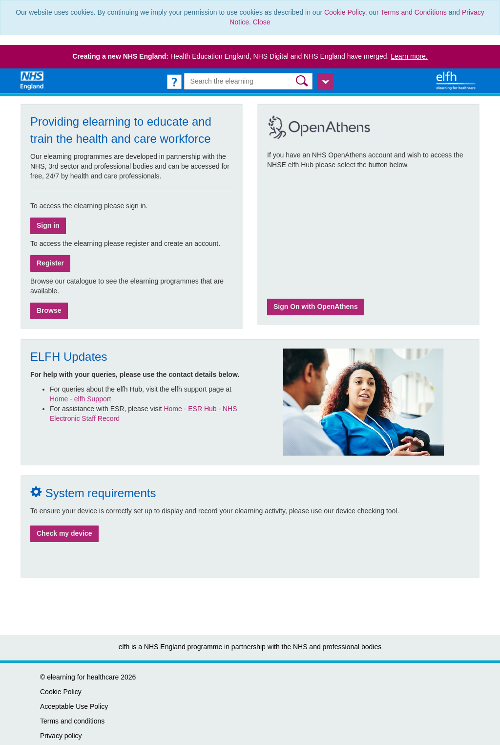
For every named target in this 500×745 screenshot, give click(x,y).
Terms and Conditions (413, 12)
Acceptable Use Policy (74, 706)
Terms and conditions (72, 721)
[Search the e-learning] (248, 81)
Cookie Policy (344, 12)
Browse (49, 310)
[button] (303, 81)
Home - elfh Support (80, 399)
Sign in (48, 225)
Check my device (64, 533)
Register (50, 263)
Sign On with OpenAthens (315, 306)
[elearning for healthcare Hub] (457, 80)
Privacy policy (61, 736)
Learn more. (409, 56)
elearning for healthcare (83, 677)
